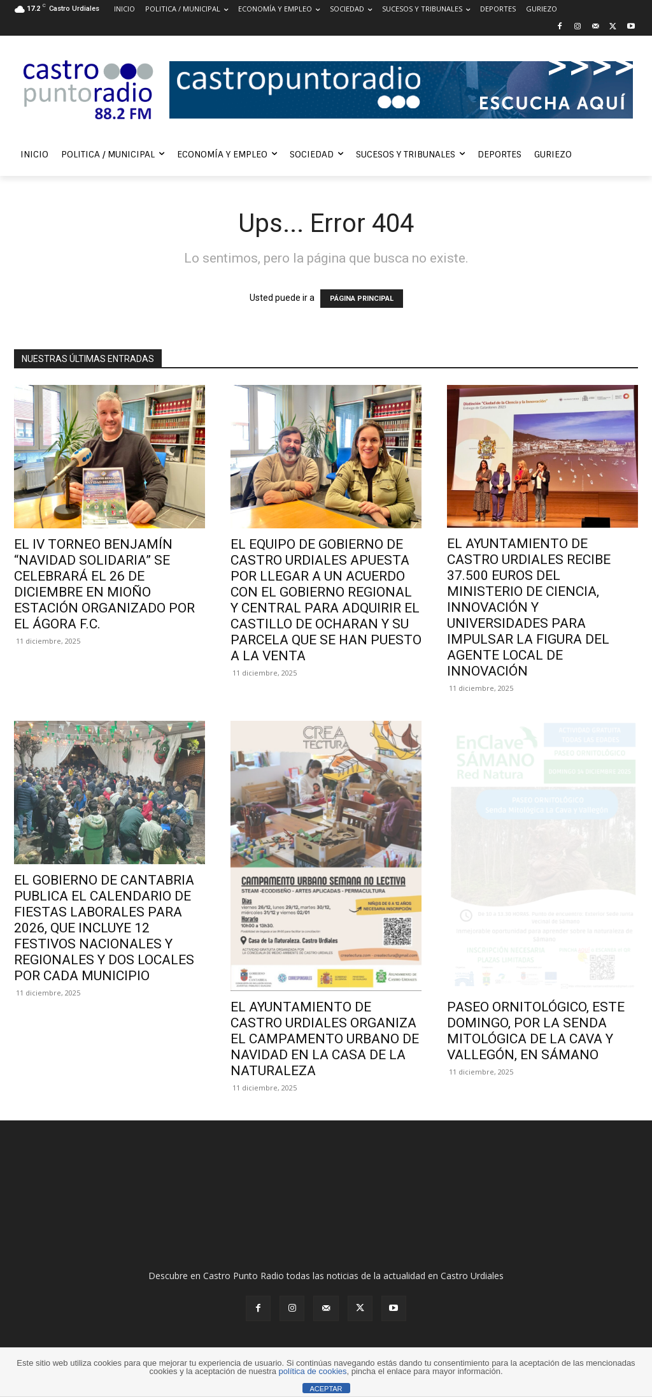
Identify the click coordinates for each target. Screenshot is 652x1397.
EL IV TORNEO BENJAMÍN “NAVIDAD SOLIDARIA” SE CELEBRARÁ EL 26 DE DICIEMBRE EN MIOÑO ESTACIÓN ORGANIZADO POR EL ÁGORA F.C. (104, 584)
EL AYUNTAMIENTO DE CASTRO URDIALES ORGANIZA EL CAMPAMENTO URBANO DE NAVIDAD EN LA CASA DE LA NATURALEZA (324, 1038)
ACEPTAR (325, 1389)
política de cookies (313, 1371)
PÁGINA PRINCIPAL (361, 298)
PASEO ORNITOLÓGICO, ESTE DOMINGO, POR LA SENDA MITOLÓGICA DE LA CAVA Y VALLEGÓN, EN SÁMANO (536, 1030)
